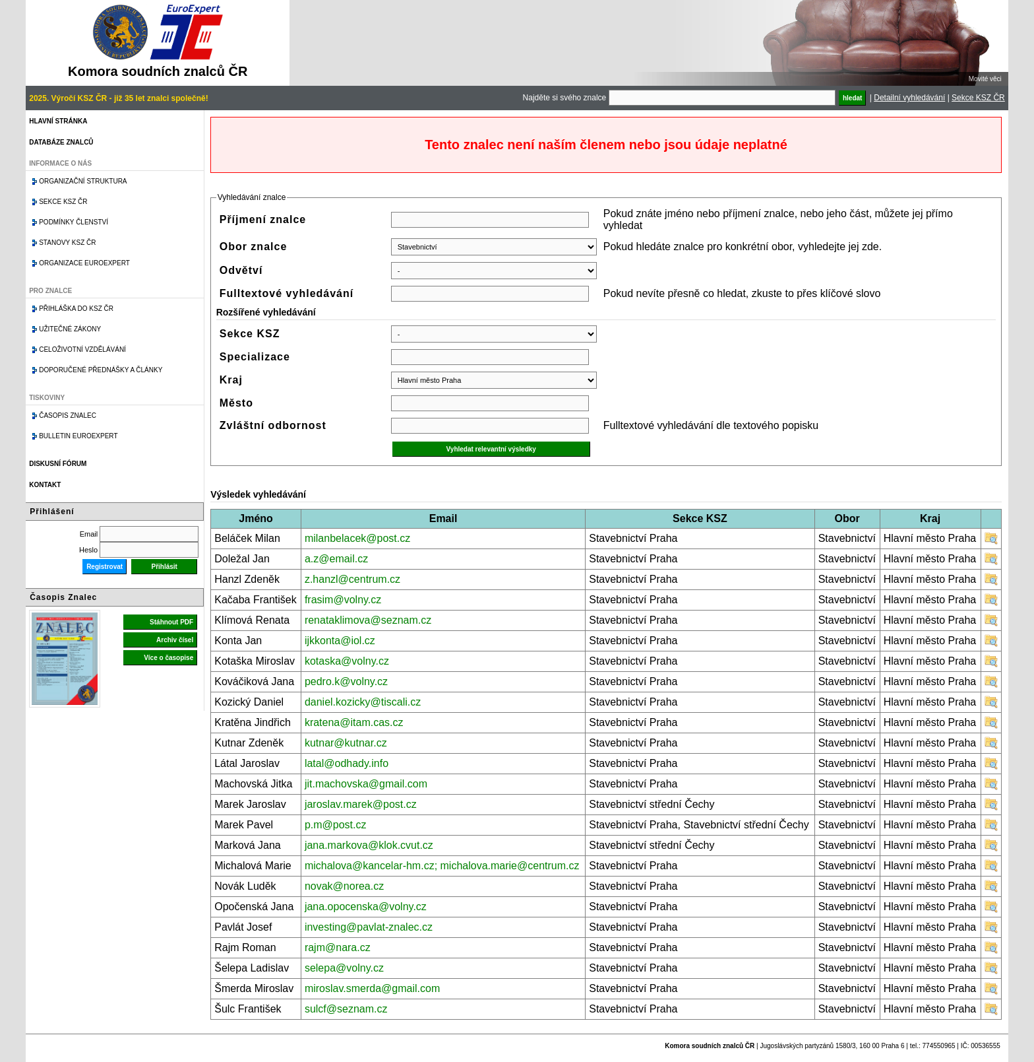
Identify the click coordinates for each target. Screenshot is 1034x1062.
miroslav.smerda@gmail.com (372, 988)
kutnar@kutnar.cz (346, 742)
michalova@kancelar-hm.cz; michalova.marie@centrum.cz (442, 865)
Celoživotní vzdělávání (82, 349)
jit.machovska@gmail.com (366, 783)
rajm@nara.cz (338, 947)
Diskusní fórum (57, 463)
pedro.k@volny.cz (346, 681)
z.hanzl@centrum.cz (352, 579)
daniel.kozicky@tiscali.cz (363, 702)
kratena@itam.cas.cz (354, 722)
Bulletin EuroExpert (78, 436)
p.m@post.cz (336, 824)
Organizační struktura (83, 181)
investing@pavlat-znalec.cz (369, 927)
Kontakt (45, 484)
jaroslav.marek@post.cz (361, 804)
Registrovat (104, 566)
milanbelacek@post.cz (357, 538)
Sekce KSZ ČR (978, 97)
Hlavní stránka (58, 121)
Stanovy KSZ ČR (67, 242)
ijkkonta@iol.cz (340, 640)
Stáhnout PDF (171, 622)
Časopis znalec (67, 415)
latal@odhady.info (346, 763)
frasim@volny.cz (343, 599)
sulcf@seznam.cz (346, 1008)
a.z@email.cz (336, 558)
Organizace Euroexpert (84, 263)
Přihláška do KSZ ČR (76, 308)
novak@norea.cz (344, 886)
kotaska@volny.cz (347, 661)
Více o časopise (168, 657)
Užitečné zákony (70, 329)
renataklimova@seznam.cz (368, 620)
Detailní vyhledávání (909, 97)
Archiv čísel (174, 640)
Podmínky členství (73, 222)
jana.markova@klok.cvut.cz (369, 845)
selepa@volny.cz (344, 968)
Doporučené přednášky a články (100, 370)
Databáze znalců (61, 142)
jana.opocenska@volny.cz (366, 906)
